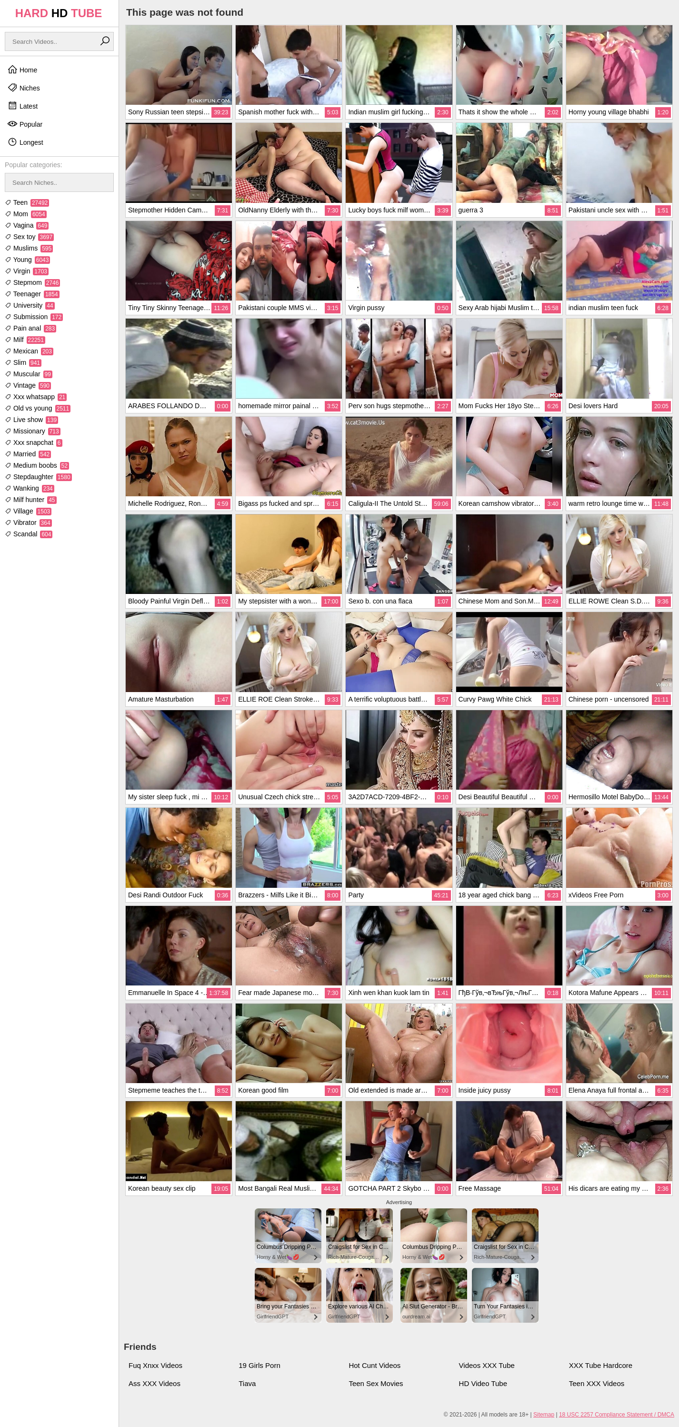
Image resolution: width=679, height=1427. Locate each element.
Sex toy (29, 237)
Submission (34, 317)
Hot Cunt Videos (374, 1365)
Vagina (27, 225)
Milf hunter (31, 499)
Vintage (28, 385)
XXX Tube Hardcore (600, 1365)
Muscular (28, 374)
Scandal (28, 534)
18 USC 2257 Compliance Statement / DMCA (616, 1414)
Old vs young (37, 408)
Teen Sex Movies (376, 1383)
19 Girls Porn (259, 1365)
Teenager (32, 294)
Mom (26, 214)
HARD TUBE (58, 13)
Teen (27, 202)
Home (22, 69)
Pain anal (30, 328)
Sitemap (543, 1414)
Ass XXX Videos (154, 1383)
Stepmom (32, 282)
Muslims (29, 248)
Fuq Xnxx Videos (155, 1365)
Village (28, 511)
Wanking (29, 488)
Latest (22, 105)
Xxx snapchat (33, 442)
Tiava (247, 1383)
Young (27, 259)
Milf (25, 339)
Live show (31, 419)
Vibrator (28, 522)
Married (28, 454)
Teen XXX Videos (596, 1383)
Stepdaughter (38, 477)
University (30, 305)
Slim (23, 362)
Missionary (32, 431)
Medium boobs (37, 465)
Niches (23, 87)
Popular (24, 124)
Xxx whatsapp (36, 397)
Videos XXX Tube (487, 1365)
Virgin (27, 271)
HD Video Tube (483, 1383)
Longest (25, 142)
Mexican (29, 351)
